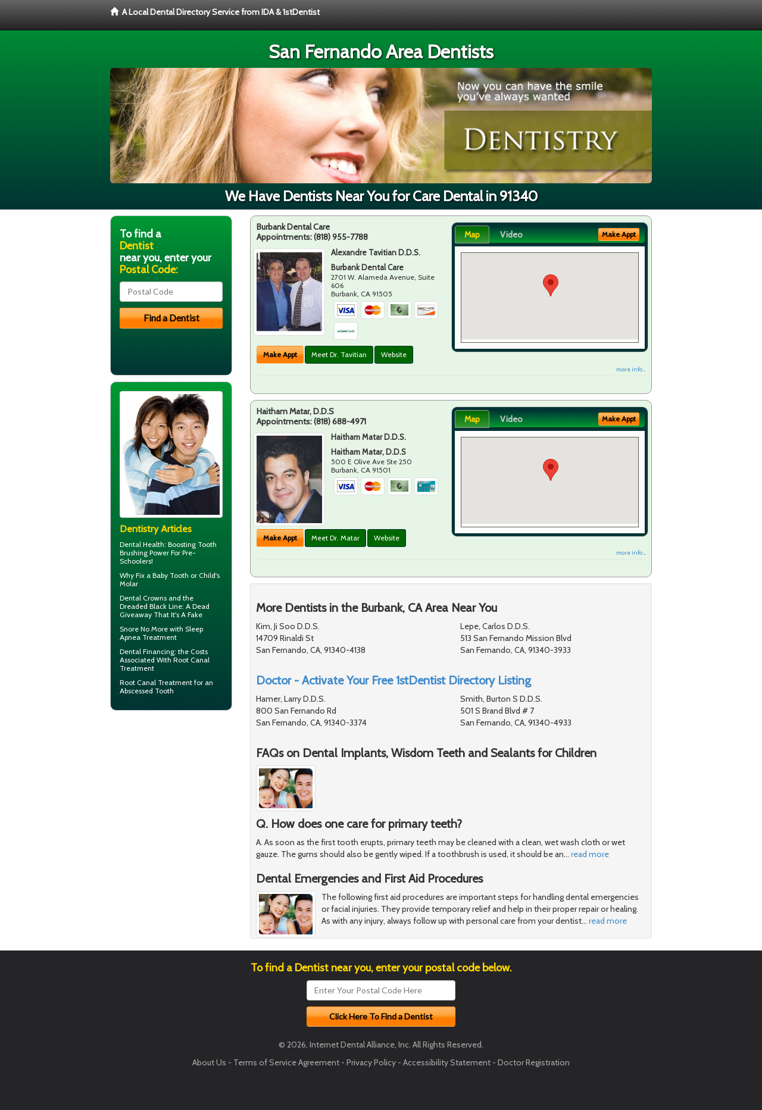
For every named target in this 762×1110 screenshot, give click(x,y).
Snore (129, 628)
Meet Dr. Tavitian (339, 354)
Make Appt (280, 354)
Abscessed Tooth (147, 690)
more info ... (630, 369)
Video (511, 234)
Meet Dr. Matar (335, 537)
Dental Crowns (143, 597)
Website (394, 354)
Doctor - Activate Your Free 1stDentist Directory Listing (393, 680)
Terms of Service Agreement (286, 1062)
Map (472, 234)
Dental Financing (147, 651)
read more (590, 854)
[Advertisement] (171, 812)
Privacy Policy (371, 1062)
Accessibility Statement (447, 1062)
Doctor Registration (534, 1062)
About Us (209, 1062)
